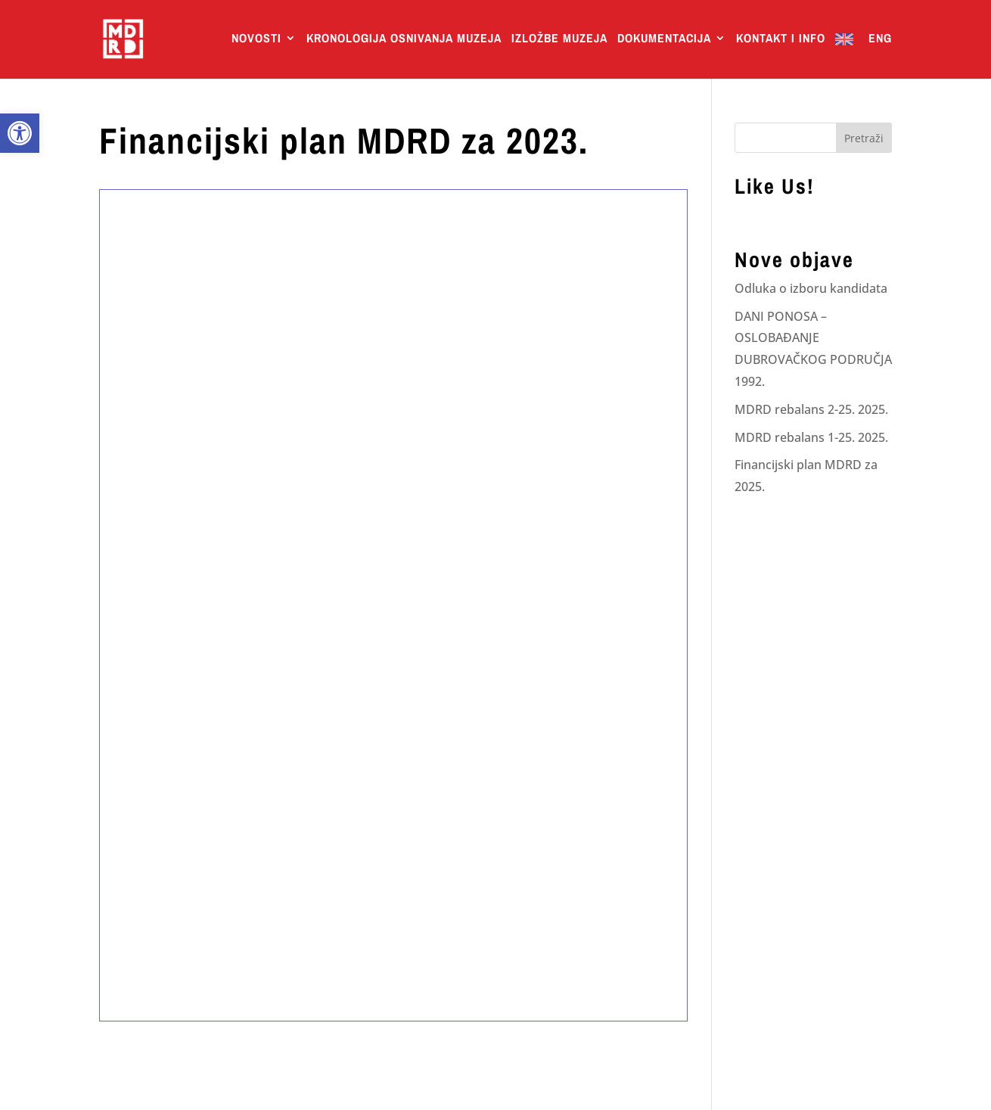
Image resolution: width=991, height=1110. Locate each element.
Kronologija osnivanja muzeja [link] (404, 39)
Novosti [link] (256, 39)
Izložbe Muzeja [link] (559, 39)
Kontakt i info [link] (780, 39)
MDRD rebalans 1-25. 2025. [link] (811, 437)
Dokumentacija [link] (664, 39)
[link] (19, 133)
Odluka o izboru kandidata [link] (811, 288)
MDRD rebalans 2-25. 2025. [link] (811, 409)
